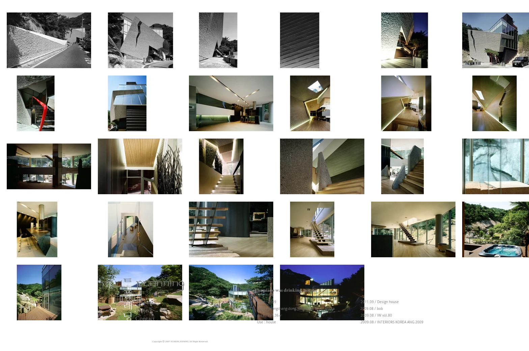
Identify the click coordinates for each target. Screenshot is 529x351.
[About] (145, 302)
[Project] (146, 310)
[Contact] (146, 318)
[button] (285, 290)
